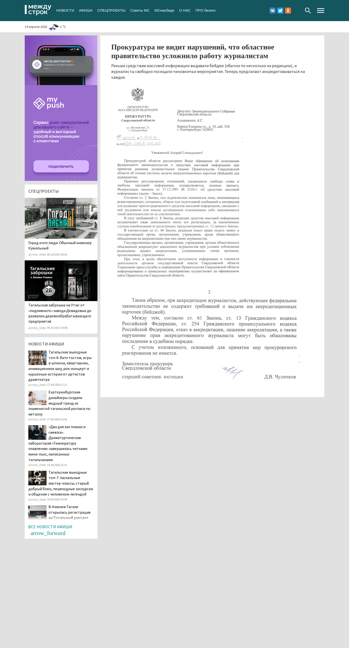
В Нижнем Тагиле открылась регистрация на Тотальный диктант (69, 512)
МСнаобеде (164, 10)
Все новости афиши (50, 526)
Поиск (308, 11)
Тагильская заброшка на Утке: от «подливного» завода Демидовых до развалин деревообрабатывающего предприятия (59, 313)
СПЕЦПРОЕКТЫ (111, 10)
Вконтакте (273, 11)
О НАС (184, 10)
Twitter (280, 11)
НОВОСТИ (65, 10)
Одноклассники (288, 11)
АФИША (85, 10)
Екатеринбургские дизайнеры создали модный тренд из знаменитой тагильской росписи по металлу (59, 403)
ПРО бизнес (205, 10)
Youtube (296, 11)
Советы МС (140, 10)
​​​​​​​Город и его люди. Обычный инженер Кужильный (60, 245)
